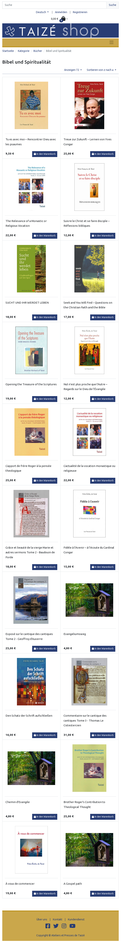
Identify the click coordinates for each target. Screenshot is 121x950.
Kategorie (23, 50)
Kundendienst (76, 919)
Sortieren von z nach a (100, 69)
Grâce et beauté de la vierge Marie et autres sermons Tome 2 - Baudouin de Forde (30, 552)
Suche (112, 4)
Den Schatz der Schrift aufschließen (29, 715)
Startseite (8, 50)
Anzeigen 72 (72, 69)
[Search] (54, 5)
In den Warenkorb (45, 154)
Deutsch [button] (41, 12)
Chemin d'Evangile (18, 802)
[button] (59, 19)
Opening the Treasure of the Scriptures (31, 384)
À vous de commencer (20, 883)
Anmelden (61, 12)
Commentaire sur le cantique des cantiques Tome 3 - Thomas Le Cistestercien (85, 720)
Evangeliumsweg (75, 634)
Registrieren (80, 12)
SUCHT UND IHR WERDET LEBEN (27, 302)
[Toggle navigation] (111, 42)
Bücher (37, 50)
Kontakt (57, 919)
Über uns (42, 919)
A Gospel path (73, 883)
